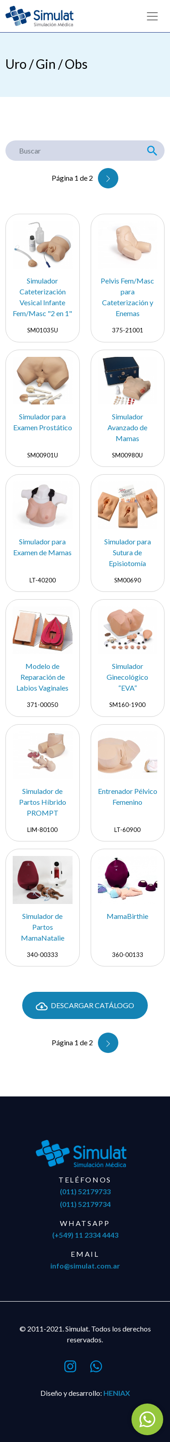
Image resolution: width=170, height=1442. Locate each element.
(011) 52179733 (85, 1191)
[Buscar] (73, 150)
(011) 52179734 (85, 1204)
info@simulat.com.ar (85, 1265)
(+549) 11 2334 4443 (85, 1235)
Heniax (116, 1393)
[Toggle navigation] (152, 16)
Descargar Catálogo (85, 1006)
